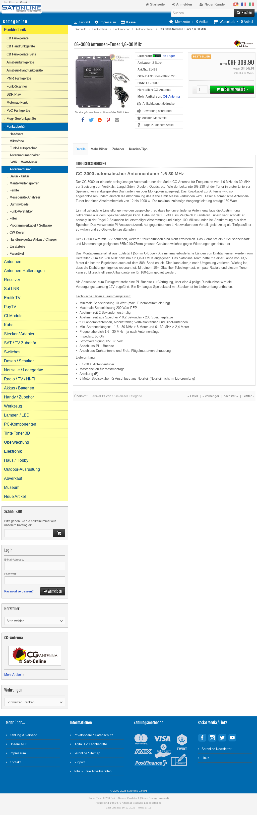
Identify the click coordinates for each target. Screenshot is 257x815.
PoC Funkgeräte (18, 110)
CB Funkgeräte (17, 38)
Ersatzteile (17, 246)
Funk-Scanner (17, 86)
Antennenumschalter (24, 155)
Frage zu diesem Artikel (158, 125)
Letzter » (248, 396)
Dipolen (142, 186)
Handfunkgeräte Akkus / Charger (33, 239)
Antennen (12, 261)
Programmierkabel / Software (31, 225)
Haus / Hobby (16, 460)
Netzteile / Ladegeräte (23, 370)
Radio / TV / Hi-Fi (19, 379)
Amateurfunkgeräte (20, 62)
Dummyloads (19, 204)
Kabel (9, 325)
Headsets (16, 134)
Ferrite (14, 190)
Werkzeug (13, 406)
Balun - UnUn (19, 176)
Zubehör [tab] (118, 149)
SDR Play (14, 94)
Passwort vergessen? (19, 591)
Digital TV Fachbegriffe (88, 744)
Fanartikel (17, 253)
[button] (82, 120)
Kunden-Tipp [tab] (138, 149)
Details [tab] (81, 149)
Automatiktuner (145, 182)
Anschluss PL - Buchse (97, 346)
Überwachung (16, 442)
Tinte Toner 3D (17, 433)
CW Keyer (17, 232)
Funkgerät (112, 282)
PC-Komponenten (20, 424)
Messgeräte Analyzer (25, 197)
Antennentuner (145, 29)
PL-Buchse (144, 282)
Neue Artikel (15, 496)
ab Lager (169, 56)
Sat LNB (11, 289)
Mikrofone (17, 141)
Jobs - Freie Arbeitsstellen (90, 771)
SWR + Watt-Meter (23, 162)
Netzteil (143, 378)
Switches (12, 352)
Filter (13, 218)
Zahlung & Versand (21, 735)
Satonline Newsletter (214, 748)
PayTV (10, 307)
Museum (11, 487)
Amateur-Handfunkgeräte (25, 70)
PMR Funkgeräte (19, 78)
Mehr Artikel (13, 674)
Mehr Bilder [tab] (99, 149)
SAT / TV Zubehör (20, 343)
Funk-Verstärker (21, 211)
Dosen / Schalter (19, 361)
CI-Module (13, 316)
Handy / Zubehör (19, 397)
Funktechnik (99, 29)
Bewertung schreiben (157, 111)
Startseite (80, 29)
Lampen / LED (17, 415)
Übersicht (80, 396)
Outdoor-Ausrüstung (22, 469)
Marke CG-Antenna (176, 182)
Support (77, 762)
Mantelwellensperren (24, 183)
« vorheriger (211, 396)
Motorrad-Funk (17, 102)
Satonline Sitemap (85, 753)
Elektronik (13, 451)
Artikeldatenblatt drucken (159, 103)
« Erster (192, 396)
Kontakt (82, 22)
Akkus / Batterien (19, 388)
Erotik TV (12, 298)
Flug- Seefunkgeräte (21, 118)
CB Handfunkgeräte (21, 46)
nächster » (231, 396)
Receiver (12, 280)
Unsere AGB (17, 744)
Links (203, 758)
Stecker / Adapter (19, 334)
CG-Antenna (171, 96)
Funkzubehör (121, 29)
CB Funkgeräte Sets (21, 54)
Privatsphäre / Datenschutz (91, 735)
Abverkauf (13, 478)
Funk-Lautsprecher (23, 148)
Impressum (105, 22)
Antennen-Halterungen (24, 270)
